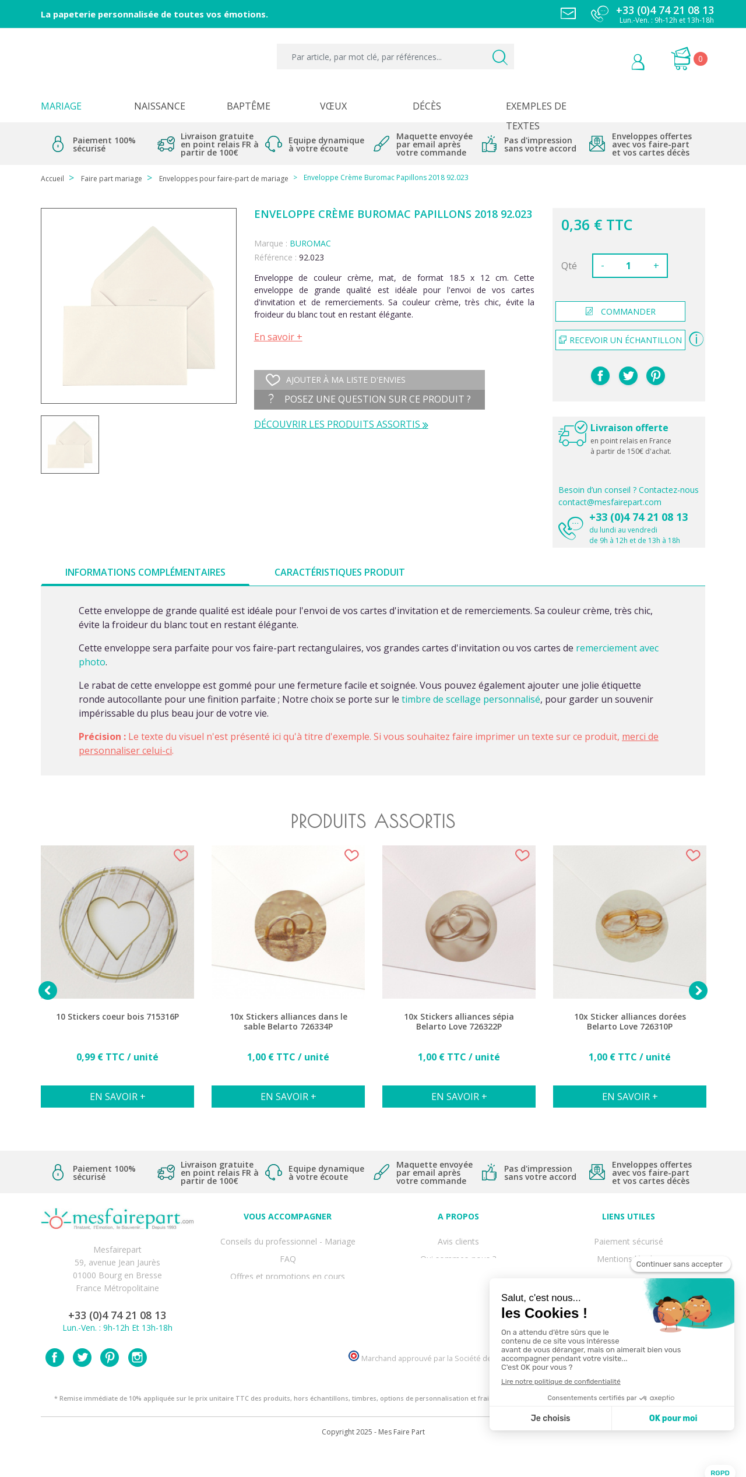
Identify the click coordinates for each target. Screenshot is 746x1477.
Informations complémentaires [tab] (145, 572)
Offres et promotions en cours (287, 1264)
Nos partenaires (458, 1303)
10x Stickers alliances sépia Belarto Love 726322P (459, 1021)
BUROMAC (310, 243)
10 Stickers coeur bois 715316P (117, 1016)
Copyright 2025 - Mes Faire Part (373, 1459)
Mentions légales (629, 1251)
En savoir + (278, 336)
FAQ (288, 1251)
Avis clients (458, 1239)
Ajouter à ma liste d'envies (336, 380)
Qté (569, 265)
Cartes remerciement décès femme (288, 1328)
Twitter (82, 1384)
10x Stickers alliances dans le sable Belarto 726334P (288, 1021)
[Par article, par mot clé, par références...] (395, 56)
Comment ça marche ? (458, 1264)
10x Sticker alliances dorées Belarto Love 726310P (630, 1021)
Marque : (270, 243)
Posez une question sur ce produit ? (370, 399)
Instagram (137, 1384)
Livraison (629, 1264)
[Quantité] (628, 266)
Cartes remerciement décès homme (288, 1315)
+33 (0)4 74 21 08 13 (638, 517)
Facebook (54, 1384)
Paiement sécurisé (628, 1239)
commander (621, 311)
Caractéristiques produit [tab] (340, 572)
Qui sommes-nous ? (458, 1251)
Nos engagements (458, 1277)
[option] (117, 982)
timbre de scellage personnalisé (471, 699)
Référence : (275, 257)
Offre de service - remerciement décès (288, 1277)
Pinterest (655, 375)
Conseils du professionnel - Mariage (288, 1239)
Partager (600, 375)
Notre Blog (458, 1315)
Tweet (628, 375)
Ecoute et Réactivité (458, 1290)
